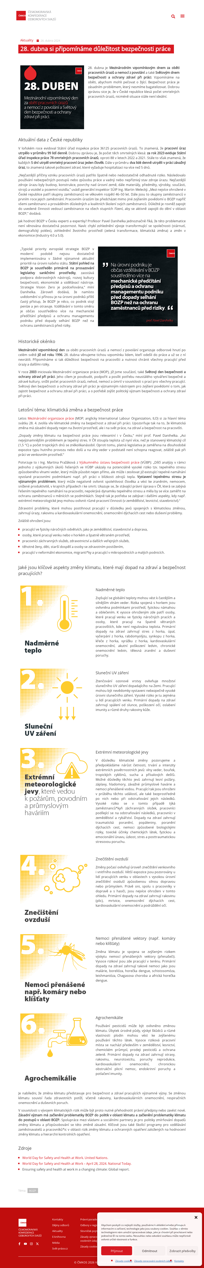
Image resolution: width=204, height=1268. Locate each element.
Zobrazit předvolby (183, 1251)
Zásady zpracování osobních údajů (153, 1261)
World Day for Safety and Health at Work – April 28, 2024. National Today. (76, 1163)
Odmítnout (149, 1251)
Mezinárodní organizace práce (51, 418)
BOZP (32, 1190)
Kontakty (179, 1261)
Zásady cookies (123, 1261)
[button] (196, 1217)
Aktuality (26, 40)
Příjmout (117, 1251)
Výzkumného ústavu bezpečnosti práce (109, 462)
